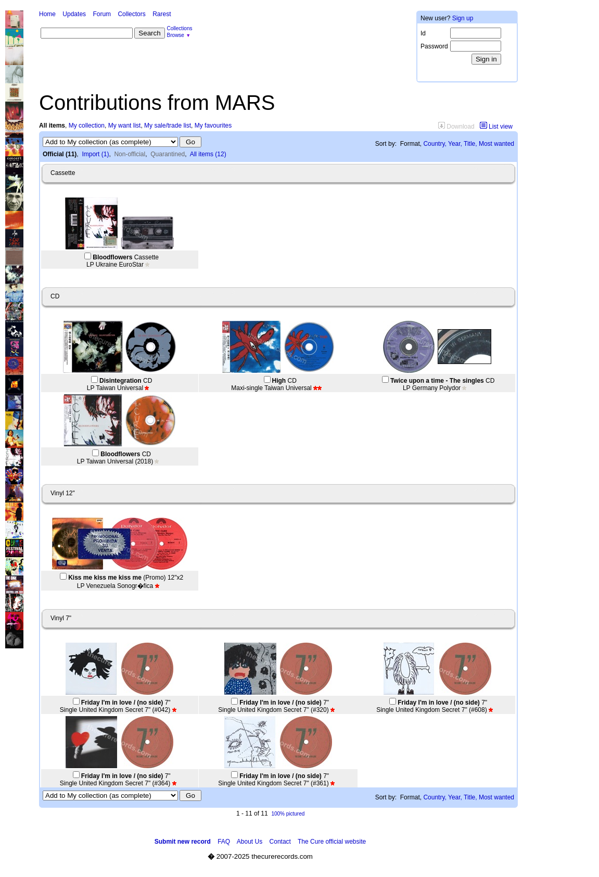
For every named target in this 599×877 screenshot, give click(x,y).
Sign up (463, 18)
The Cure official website (332, 841)
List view (496, 126)
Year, (455, 143)
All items (52, 125)
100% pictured (287, 814)
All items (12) (208, 154)
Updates (74, 14)
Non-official (129, 154)
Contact (280, 841)
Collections (180, 28)
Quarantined (167, 154)
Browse (175, 35)
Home (47, 14)
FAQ (224, 841)
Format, (411, 143)
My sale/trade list (167, 125)
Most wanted (496, 143)
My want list (124, 125)
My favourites (213, 125)
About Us (249, 841)
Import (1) (95, 154)
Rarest (161, 14)
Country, (434, 143)
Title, (470, 143)
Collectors (131, 14)
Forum (102, 14)
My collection (87, 125)
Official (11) (60, 154)
